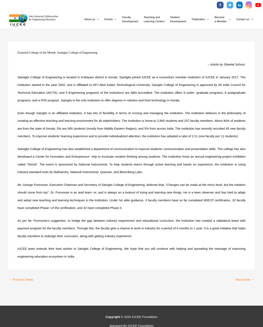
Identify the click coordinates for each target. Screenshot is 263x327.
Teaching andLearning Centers (154, 19)
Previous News (21, 279)
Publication (198, 19)
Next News (244, 279)
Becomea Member (221, 19)
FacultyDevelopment (130, 19)
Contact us (242, 19)
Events (108, 19)
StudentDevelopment (178, 19)
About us (89, 19)
